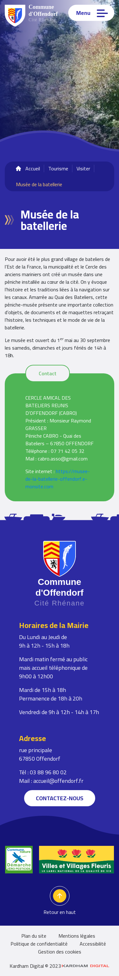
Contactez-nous (59, 798)
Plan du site (33, 936)
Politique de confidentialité (39, 943)
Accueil (32, 168)
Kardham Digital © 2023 (59, 966)
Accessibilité (93, 943)
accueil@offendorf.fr (58, 781)
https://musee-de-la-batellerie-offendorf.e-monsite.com (57, 478)
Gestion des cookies (59, 951)
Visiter (83, 168)
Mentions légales (76, 936)
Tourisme (58, 168)
